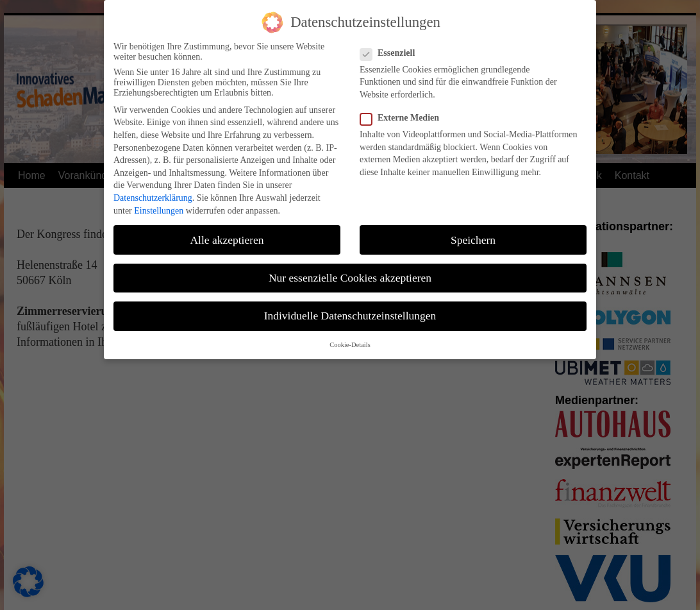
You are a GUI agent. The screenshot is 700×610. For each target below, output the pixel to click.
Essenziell (393, 48)
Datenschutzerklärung (152, 193)
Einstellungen (158, 205)
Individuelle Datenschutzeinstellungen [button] (350, 310)
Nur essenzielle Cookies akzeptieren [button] (350, 272)
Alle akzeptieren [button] (226, 234)
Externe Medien (405, 113)
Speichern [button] (473, 234)
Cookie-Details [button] (350, 340)
